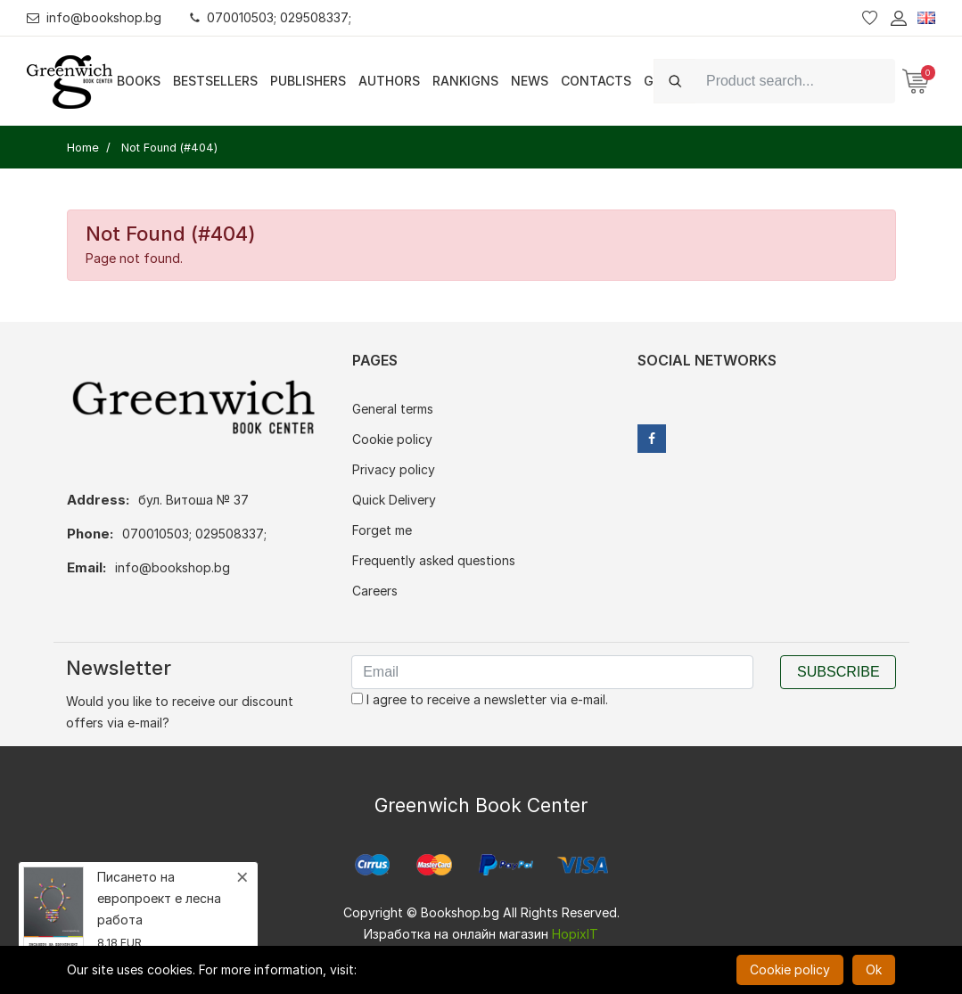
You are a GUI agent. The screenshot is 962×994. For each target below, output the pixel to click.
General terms (392, 408)
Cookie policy (392, 439)
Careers (375, 590)
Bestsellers (215, 80)
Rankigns (465, 80)
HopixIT (575, 933)
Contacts (596, 80)
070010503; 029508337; (270, 17)
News (529, 80)
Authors (389, 80)
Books (138, 80)
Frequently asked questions (433, 560)
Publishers (308, 80)
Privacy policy (393, 469)
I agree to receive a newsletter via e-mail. (479, 699)
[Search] (795, 81)
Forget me (382, 530)
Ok (874, 969)
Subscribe (838, 671)
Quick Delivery (394, 499)
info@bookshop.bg (94, 17)
